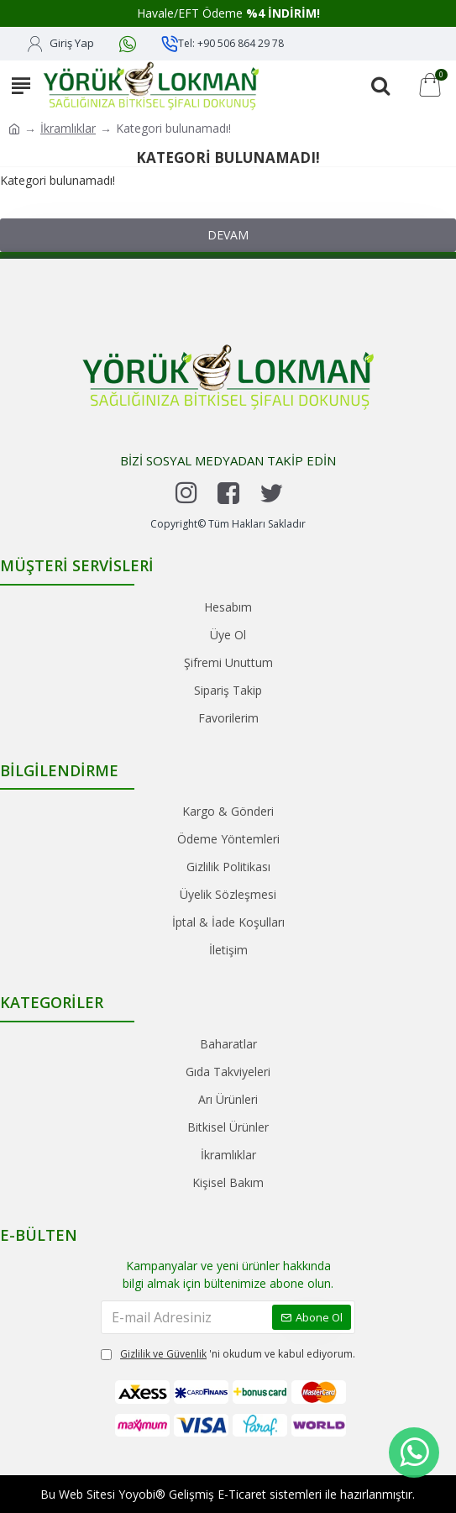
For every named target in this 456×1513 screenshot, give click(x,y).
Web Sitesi (87, 1494)
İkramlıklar (68, 128)
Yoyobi (136, 1494)
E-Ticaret (242, 1494)
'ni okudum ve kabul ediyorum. (228, 1354)
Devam (228, 235)
